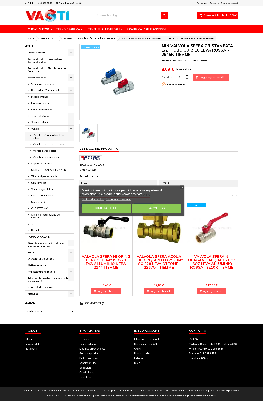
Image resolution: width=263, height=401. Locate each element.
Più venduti (31, 348)
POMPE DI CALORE (39, 236)
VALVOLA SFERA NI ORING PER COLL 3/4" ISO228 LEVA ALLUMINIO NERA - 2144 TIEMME (106, 262)
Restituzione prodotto (146, 343)
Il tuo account (147, 330)
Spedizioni (85, 367)
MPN (82, 170)
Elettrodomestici (37, 265)
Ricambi (35, 230)
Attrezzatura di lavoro (41, 271)
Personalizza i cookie (118, 198)
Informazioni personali (146, 339)
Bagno (31, 252)
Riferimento (169, 60)
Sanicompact (38, 182)
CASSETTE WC (39, 208)
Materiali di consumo (40, 287)
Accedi (213, 3)
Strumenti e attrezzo (42, 83)
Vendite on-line (88, 362)
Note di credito (142, 353)
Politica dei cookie (93, 198)
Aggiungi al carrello (210, 77)
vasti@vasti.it (74, 3)
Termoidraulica (68, 29)
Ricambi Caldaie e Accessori (147, 29)
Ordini (137, 348)
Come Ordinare (88, 343)
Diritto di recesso (88, 358)
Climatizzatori (39, 29)
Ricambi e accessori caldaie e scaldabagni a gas (46, 244)
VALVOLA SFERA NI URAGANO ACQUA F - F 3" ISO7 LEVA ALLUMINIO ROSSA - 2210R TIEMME (211, 262)
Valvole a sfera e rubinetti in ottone (48, 136)
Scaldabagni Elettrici (42, 189)
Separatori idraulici (41, 163)
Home (29, 46)
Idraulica (33, 293)
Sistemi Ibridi (38, 201)
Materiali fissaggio (41, 109)
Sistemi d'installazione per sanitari (46, 216)
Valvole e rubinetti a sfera (47, 157)
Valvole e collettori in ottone (48, 144)
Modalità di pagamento (92, 348)
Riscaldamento (39, 96)
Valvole (35, 128)
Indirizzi (138, 358)
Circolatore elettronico (43, 195)
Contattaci (85, 377)
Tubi (33, 223)
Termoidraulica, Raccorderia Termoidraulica (45, 60)
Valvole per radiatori (44, 150)
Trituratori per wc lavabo (44, 176)
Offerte (29, 339)
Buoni (137, 362)
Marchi (30, 303)
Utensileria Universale (103, 29)
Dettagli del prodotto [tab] (99, 148)
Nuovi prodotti (32, 343)
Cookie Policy (87, 372)
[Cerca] (131, 15)
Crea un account (229, 3)
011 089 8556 (45, 3)
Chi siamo (84, 339)
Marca (194, 60)
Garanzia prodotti (89, 353)
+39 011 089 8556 (213, 348)
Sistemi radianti (40, 122)
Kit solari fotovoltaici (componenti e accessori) (48, 279)
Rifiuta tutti (106, 208)
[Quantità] (179, 77)
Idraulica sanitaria (41, 103)
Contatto (197, 330)
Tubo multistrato (40, 115)
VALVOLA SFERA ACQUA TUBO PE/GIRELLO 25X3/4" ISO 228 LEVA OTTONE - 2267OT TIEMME (159, 262)
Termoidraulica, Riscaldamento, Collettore (47, 70)
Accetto (157, 208)
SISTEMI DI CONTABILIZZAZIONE (49, 169)
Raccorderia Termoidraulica (46, 90)
